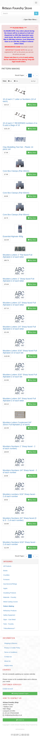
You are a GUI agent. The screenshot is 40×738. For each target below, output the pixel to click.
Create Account (8, 689)
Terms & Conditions (10, 652)
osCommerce (20, 729)
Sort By (33, 81)
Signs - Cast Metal (9, 619)
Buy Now (32, 105)
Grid (16, 81)
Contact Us (8, 657)
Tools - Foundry (8, 624)
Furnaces (6, 579)
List (10, 81)
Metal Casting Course (10, 602)
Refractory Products (10, 610)
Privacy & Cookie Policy (12, 648)
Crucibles (6, 575)
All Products (7, 566)
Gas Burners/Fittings (10, 584)
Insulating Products (9, 593)
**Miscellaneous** (9, 628)
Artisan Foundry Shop (22, 725)
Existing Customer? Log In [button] (20, 693)
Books (5, 570)
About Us (7, 661)
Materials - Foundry (9, 597)
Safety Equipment (9, 615)
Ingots (5, 588)
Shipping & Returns (10, 643)
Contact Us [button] (20, 720)
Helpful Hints (8, 665)
